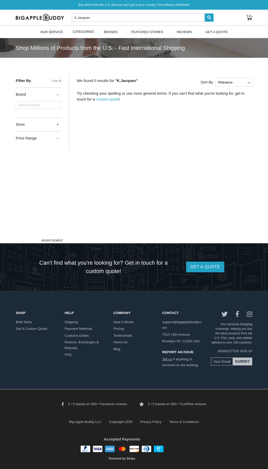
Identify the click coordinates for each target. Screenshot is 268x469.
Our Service (51, 32)
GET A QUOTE (205, 267)
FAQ (68, 355)
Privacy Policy (150, 422)
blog (116, 349)
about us (120, 342)
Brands (111, 32)
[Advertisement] (134, 201)
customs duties (77, 335)
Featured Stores (147, 32)
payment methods (78, 329)
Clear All (56, 80)
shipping (71, 322)
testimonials (122, 335)
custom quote (107, 99)
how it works (123, 322)
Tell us (167, 359)
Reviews (184, 32)
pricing (118, 329)
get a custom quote (31, 329)
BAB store (24, 322)
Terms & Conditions (184, 422)
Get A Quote (216, 32)
